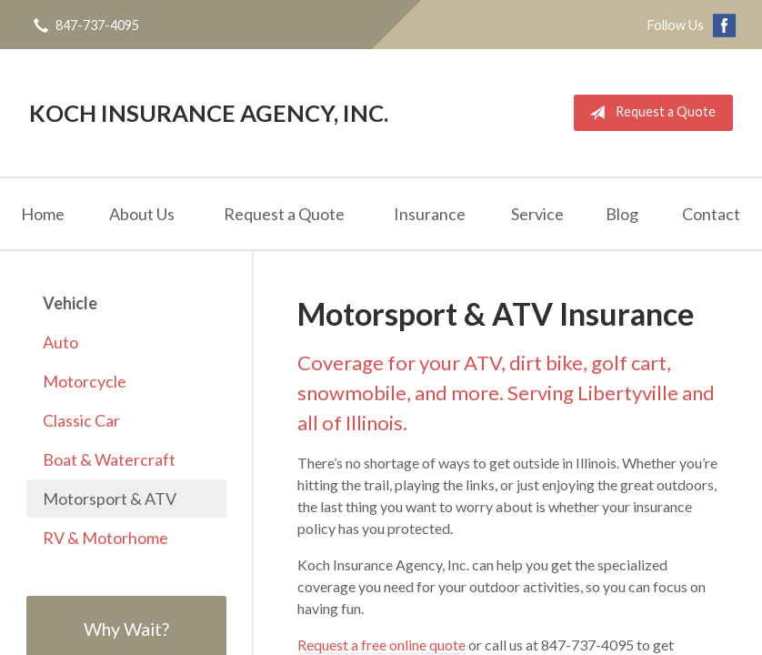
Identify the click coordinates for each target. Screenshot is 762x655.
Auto (60, 342)
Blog (622, 214)
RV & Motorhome (105, 538)
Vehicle (70, 303)
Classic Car (81, 420)
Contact (711, 214)
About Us (142, 214)
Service (537, 214)
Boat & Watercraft (109, 459)
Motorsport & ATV (109, 499)
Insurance (430, 214)
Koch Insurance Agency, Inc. (208, 112)
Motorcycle (84, 381)
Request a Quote (649, 113)
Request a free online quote (381, 644)
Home (43, 214)
